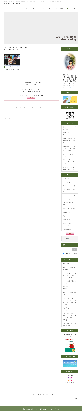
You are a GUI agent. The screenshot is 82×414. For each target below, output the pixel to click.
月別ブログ (67, 238)
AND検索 (66, 253)
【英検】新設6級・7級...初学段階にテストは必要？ (70, 140)
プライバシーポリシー (39, 394)
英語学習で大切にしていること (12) (69, 224)
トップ (10, 8)
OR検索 (74, 253)
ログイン (75, 398)
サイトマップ (49, 394)
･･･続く (70, 87)
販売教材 (62, 8)
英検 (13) (65, 216)
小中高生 (25, 8)
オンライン (33, 8)
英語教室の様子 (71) (68, 229)
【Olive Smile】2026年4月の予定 (70, 128)
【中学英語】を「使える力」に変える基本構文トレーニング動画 (69, 148)
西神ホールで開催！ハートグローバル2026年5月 (69, 155)
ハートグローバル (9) (69, 195)
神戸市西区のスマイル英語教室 (37, 408)
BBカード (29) (67, 182)
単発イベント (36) (68, 199)
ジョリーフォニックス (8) (69, 190)
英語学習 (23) (67, 219)
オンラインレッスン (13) (70, 186)
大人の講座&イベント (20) (69, 203)
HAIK (58, 409)
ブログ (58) (66, 178)
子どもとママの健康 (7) (69, 208)
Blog (68, 8)
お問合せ (74, 8)
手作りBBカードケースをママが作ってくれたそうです (69, 275)
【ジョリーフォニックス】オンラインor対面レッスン (69, 161)
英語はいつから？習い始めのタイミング (69, 133)
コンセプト (17, 8)
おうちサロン (42, 8)
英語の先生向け (53, 8)
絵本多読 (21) (67, 212)
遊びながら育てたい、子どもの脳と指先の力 (69, 168)
